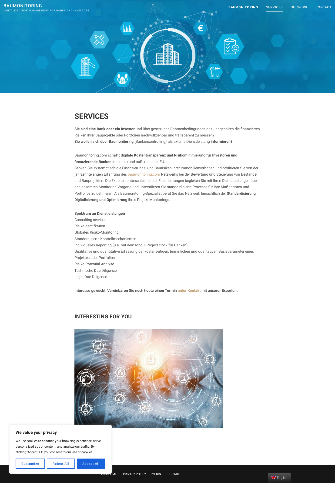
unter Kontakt (189, 290)
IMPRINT (157, 474)
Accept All (91, 464)
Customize (30, 464)
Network (299, 7)
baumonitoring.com (144, 174)
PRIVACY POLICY (134, 474)
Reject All (61, 464)
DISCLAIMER (109, 474)
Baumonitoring (22, 5)
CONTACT (323, 7)
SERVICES (274, 7)
